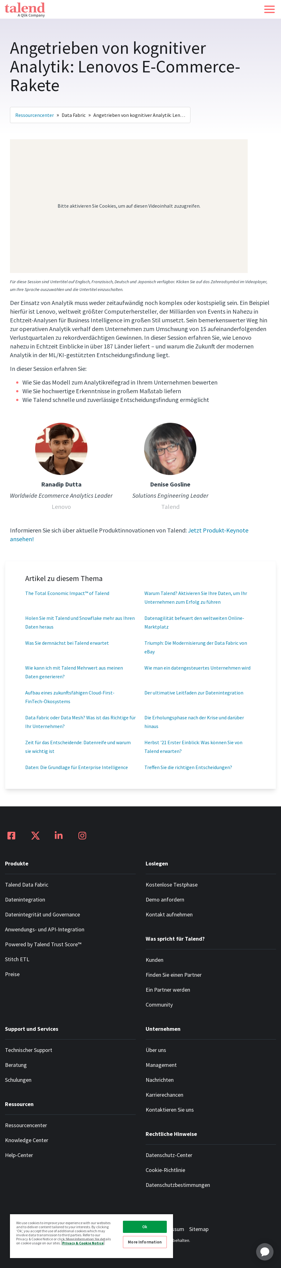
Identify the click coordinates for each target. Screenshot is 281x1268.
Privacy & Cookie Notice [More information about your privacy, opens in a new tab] (83, 1242)
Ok (144, 1226)
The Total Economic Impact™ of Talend (67, 593)
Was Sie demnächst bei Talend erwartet (67, 643)
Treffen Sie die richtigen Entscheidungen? (188, 767)
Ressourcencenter (34, 115)
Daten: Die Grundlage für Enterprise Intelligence (76, 767)
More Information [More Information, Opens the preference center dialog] (145, 1242)
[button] (269, 9)
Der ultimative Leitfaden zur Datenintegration (193, 692)
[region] (91, 1236)
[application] (265, 1252)
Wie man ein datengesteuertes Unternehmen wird (197, 668)
